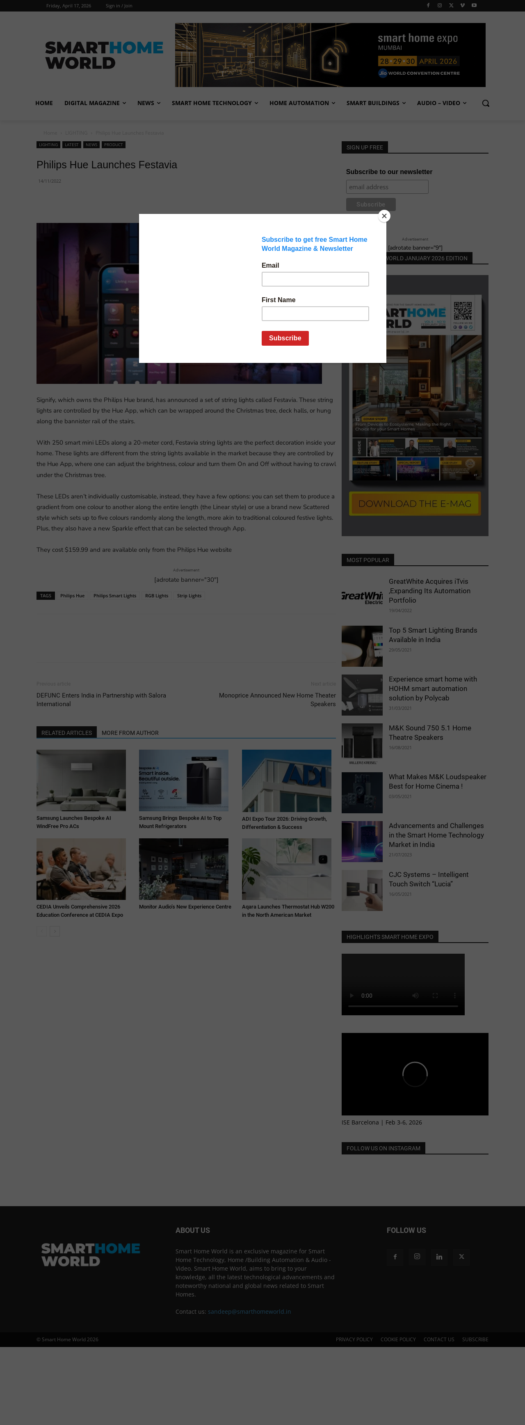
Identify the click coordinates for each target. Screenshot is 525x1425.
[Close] (384, 216)
